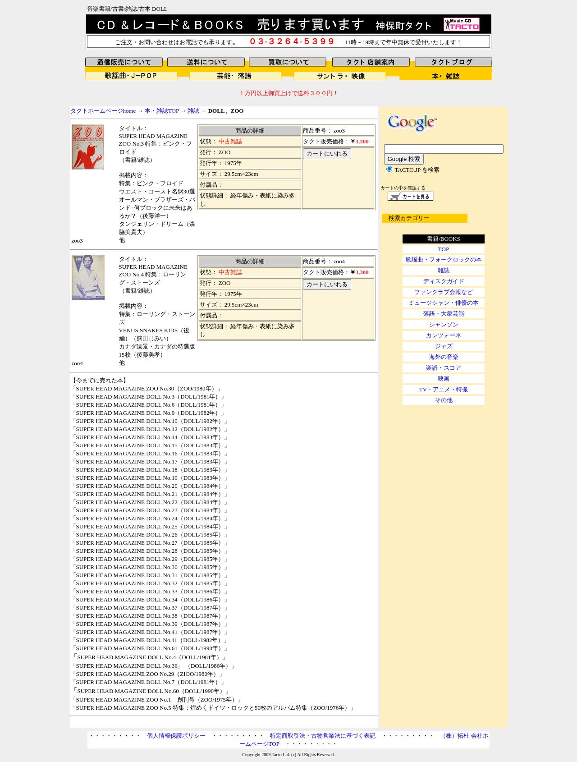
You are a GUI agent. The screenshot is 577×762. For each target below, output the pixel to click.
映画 (443, 378)
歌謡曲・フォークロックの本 (444, 259)
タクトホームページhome (103, 110)
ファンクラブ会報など (443, 292)
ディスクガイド (443, 281)
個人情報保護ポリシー (176, 735)
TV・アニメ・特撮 (443, 389)
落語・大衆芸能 (443, 313)
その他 (444, 400)
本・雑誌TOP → (165, 110)
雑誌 (192, 110)
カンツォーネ (443, 335)
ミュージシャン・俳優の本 (443, 302)
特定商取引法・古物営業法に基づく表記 (323, 735)
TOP (443, 249)
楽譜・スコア (443, 367)
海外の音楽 (443, 356)
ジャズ (444, 346)
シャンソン (443, 324)
